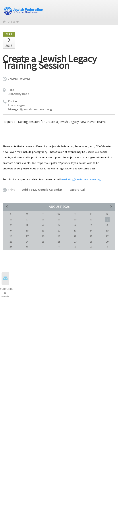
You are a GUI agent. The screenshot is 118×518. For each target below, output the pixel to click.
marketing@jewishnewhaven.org (81, 179)
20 (75, 236)
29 (107, 241)
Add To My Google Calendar (42, 190)
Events (15, 22)
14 (91, 230)
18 (43, 236)
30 (11, 247)
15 (107, 230)
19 (59, 236)
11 (43, 230)
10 (27, 230)
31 (27, 247)
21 (91, 236)
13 (75, 230)
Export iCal (77, 190)
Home (4, 21)
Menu (110, 9)
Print (9, 190)
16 (11, 236)
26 (59, 241)
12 (59, 230)
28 (91, 241)
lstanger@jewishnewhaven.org (30, 109)
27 (75, 241)
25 (43, 241)
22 (107, 236)
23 (11, 241)
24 (27, 241)
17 (27, 236)
